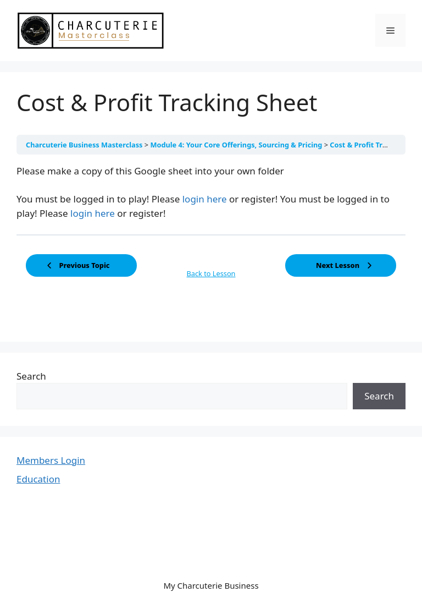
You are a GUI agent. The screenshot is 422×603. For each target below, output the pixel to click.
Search (31, 376)
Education (38, 479)
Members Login (50, 460)
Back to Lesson (211, 273)
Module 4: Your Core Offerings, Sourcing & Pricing (237, 145)
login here (204, 199)
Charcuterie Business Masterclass (85, 145)
